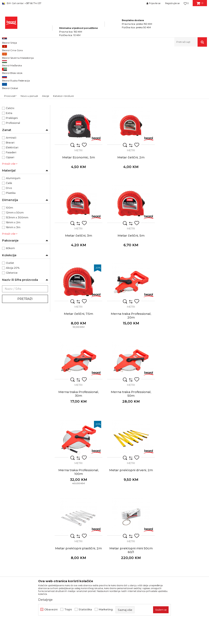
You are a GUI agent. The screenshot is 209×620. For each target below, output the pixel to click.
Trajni (68, 609)
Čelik (9, 235)
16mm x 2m (13, 275)
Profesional (13, 175)
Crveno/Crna (14, 131)
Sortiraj (156, 62)
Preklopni (12, 170)
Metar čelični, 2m (78, 210)
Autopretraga (138, 62)
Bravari (10, 195)
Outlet (10, 315)
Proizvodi (42, 55)
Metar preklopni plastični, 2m (78, 444)
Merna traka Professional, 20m (130, 289)
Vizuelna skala (14, 146)
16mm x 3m (13, 280)
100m (9, 260)
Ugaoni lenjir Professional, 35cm (78, 523)
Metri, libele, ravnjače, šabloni (90, 55)
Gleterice (12, 325)
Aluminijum (13, 231)
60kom (10, 301)
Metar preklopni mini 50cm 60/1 (130, 445)
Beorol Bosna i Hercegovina (18, 55)
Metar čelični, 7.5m (78, 288)
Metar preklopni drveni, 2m (183, 366)
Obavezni (51, 609)
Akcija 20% (12, 320)
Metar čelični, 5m (182, 210)
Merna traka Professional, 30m (183, 289)
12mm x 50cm (15, 265)
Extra (9, 165)
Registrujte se (172, 3)
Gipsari (10, 210)
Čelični (10, 161)
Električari (12, 200)
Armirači (11, 190)
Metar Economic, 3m (130, 132)
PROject (11, 116)
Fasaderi (11, 205)
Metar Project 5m (78, 132)
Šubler (183, 444)
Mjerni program (60, 55)
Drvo (9, 240)
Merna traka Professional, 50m (78, 367)
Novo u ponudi (29, 42)
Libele (8, 76)
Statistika (85, 609)
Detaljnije (45, 600)
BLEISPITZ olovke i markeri (21, 96)
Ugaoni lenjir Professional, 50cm (130, 523)
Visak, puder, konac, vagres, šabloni (24, 89)
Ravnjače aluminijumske (20, 81)
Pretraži (25, 351)
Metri (7, 71)
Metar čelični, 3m (130, 210)
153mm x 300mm (17, 270)
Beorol (10, 111)
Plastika (11, 245)
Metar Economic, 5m (183, 132)
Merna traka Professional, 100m (130, 367)
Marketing (106, 609)
